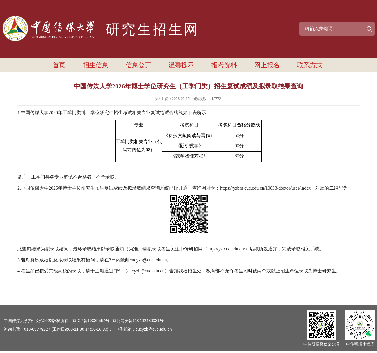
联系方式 (310, 65)
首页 (59, 65)
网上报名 (267, 65)
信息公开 (138, 65)
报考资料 (224, 65)
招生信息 (95, 65)
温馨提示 (181, 65)
